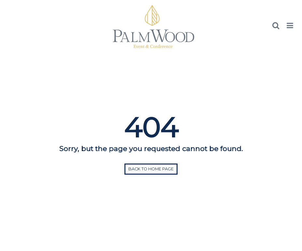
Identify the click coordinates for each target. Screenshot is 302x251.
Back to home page (151, 168)
